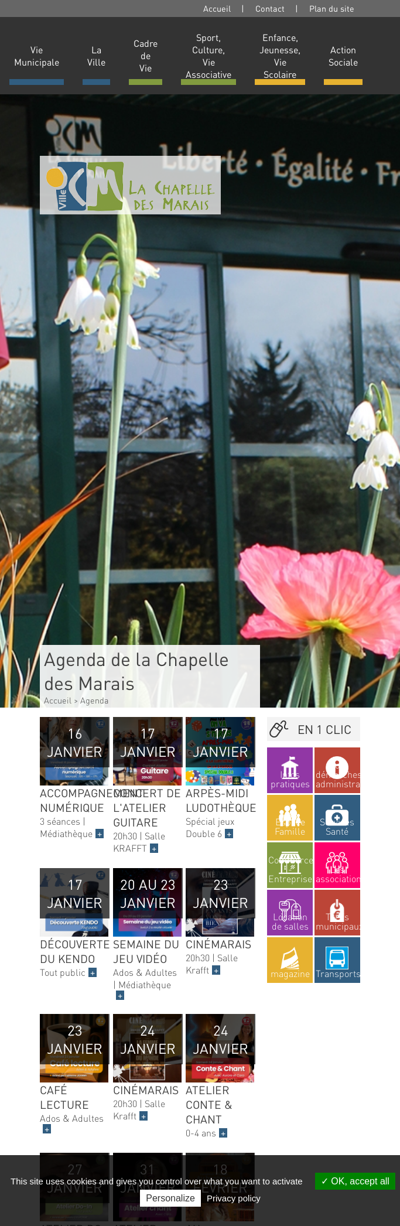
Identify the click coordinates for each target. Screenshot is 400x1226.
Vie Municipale (36, 55)
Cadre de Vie (146, 55)
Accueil (217, 8)
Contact (270, 8)
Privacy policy (234, 1198)
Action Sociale (343, 55)
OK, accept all (355, 1181)
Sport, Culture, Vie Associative (208, 55)
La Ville (96, 55)
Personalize (170, 1198)
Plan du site (331, 8)
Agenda (94, 700)
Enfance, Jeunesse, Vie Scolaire (279, 55)
